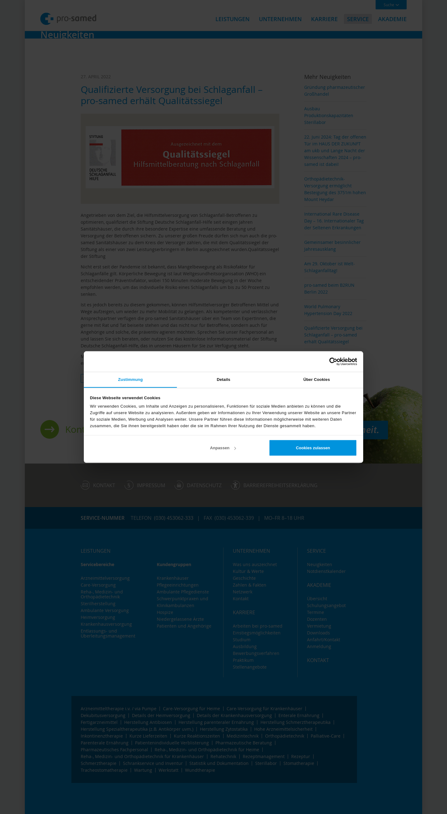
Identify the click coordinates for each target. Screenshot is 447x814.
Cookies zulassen (313, 448)
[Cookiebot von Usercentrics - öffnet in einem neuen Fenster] (330, 361)
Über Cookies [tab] (316, 379)
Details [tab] (223, 379)
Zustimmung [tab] (130, 379)
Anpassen (223, 448)
